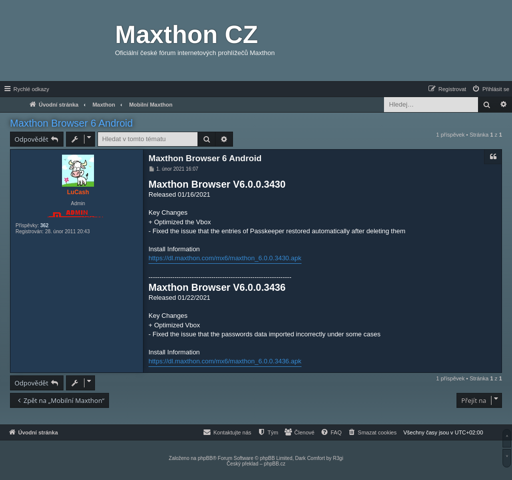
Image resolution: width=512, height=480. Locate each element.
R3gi (338, 458)
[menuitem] (490, 89)
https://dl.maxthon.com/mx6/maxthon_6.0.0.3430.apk (225, 258)
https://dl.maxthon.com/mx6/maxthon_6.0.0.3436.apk (225, 361)
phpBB (205, 458)
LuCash (78, 192)
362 (44, 225)
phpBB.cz (275, 463)
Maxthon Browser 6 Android (71, 123)
